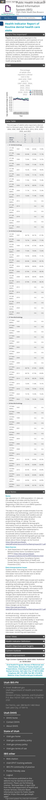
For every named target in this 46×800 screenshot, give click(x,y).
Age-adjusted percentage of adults (25, 138)
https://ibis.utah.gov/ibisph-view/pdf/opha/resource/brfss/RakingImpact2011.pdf (26, 543)
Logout (9, 775)
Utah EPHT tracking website (19, 763)
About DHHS (12, 726)
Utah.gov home (13, 736)
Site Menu (8, 18)
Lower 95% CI (33, 140)
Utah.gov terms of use (16, 748)
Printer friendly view (15, 771)
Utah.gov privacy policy (17, 744)
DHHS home (12, 717)
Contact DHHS (13, 722)
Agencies (15, 2)
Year (18, 142)
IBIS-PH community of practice (20, 767)
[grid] (25, 310)
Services (8, 2)
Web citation (12, 758)
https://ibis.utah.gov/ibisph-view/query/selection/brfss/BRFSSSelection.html (25, 555)
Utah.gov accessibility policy (19, 740)
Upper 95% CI (40, 140)
